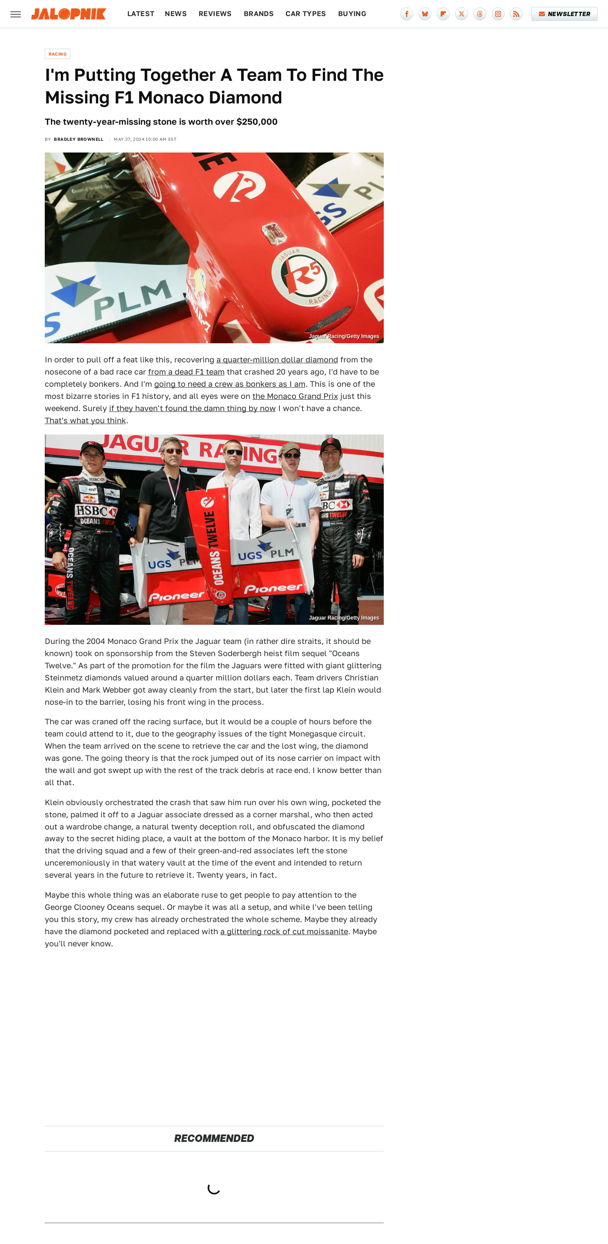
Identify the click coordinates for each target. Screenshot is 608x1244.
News (176, 14)
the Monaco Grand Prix (295, 396)
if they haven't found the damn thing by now (192, 408)
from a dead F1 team (186, 371)
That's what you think (85, 420)
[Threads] (479, 13)
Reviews (215, 14)
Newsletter (565, 14)
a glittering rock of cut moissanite (284, 931)
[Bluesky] (425, 13)
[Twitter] (461, 13)
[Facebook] (406, 13)
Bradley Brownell (78, 139)
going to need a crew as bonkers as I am (230, 383)
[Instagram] (498, 13)
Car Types (306, 14)
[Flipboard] (443, 13)
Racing (57, 53)
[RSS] (516, 13)
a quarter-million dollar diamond (277, 359)
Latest (140, 14)
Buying (352, 14)
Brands (259, 14)
